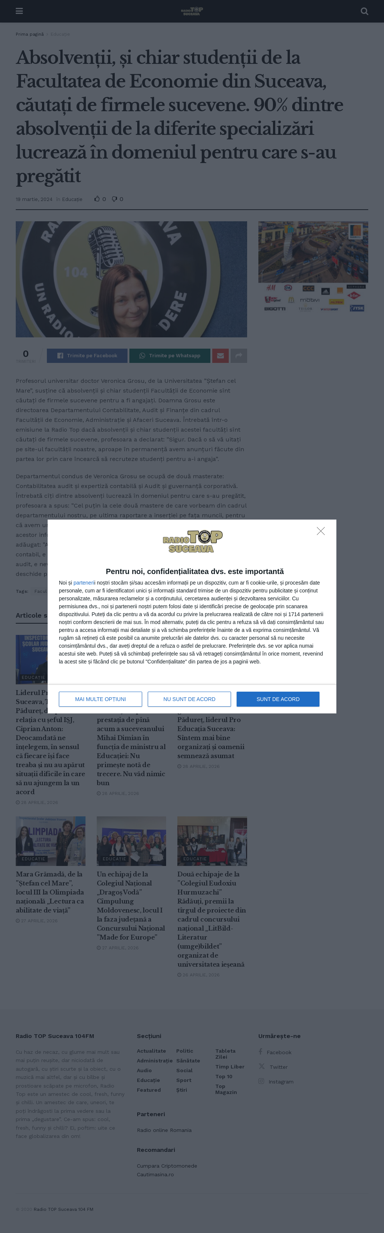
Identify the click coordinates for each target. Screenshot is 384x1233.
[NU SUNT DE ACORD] (323, 533)
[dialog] (192, 617)
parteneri (84, 582)
